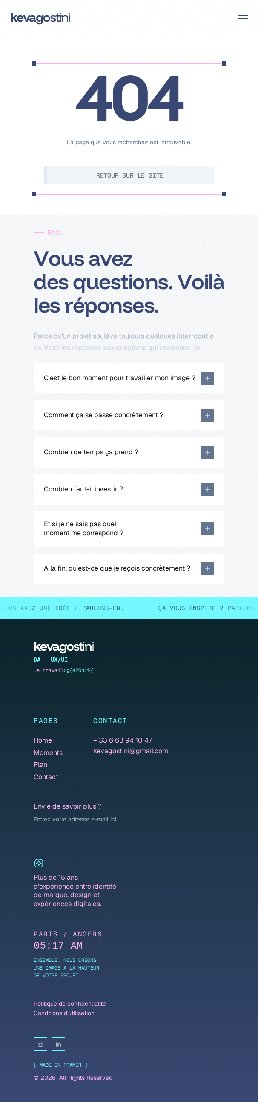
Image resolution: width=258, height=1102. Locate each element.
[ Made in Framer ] (60, 1065)
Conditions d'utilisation (64, 1013)
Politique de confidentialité (70, 1003)
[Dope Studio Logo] (40, 17)
